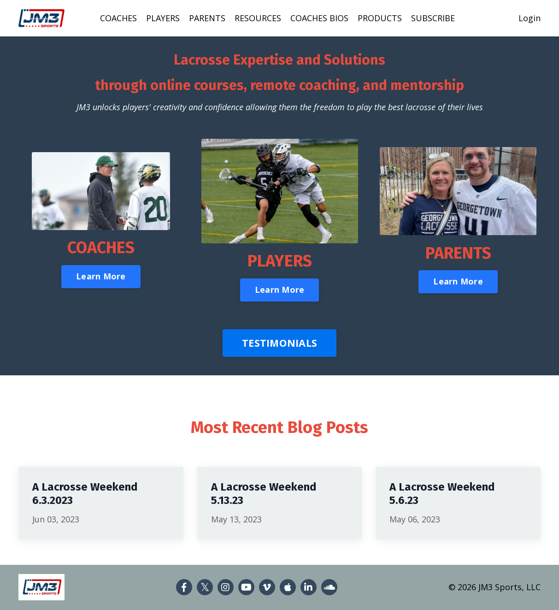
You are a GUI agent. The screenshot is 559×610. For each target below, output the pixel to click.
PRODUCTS (380, 18)
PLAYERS (163, 18)
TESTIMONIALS (279, 342)
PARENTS (207, 18)
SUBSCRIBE (433, 18)
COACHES (118, 18)
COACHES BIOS (319, 18)
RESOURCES (258, 18)
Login (529, 18)
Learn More (101, 276)
